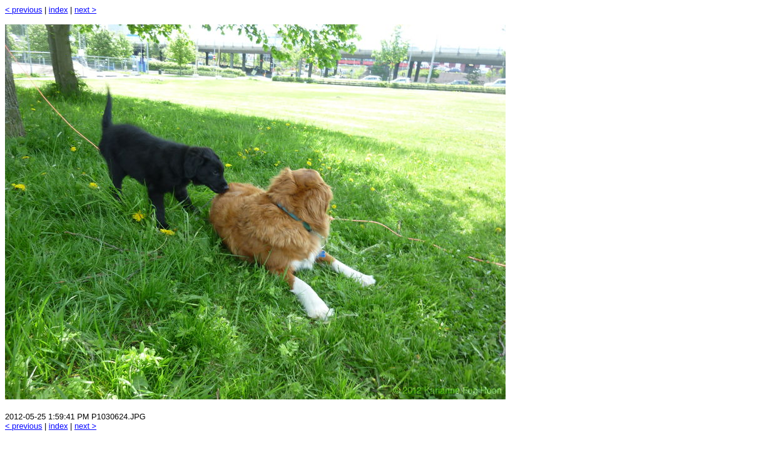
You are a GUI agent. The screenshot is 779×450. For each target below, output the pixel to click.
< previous (23, 9)
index (58, 9)
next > (85, 9)
